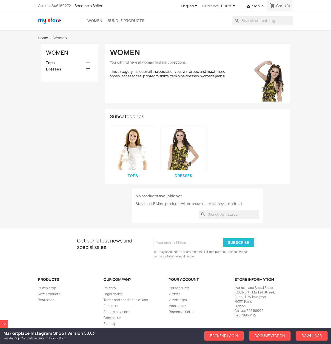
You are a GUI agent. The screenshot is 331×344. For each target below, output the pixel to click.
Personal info (179, 288)
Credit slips (178, 300)
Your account (184, 279)
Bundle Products (126, 20)
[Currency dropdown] (229, 6)
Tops (50, 62)
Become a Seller (88, 5)
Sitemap (109, 323)
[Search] (262, 20)
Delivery (109, 288)
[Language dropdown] (190, 6)
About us (110, 306)
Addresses (177, 306)
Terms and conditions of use (125, 300)
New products (49, 294)
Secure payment (116, 312)
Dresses (53, 69)
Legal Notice (113, 294)
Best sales (46, 300)
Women (94, 20)
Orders (174, 294)
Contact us (112, 318)
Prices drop (47, 288)
